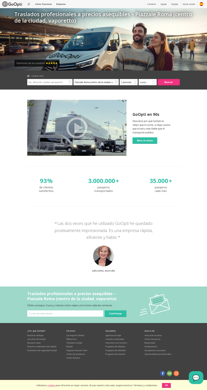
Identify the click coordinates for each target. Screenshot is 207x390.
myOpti (174, 4)
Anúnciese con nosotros (116, 342)
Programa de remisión (115, 354)
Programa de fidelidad (115, 350)
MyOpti (69, 346)
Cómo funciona (43, 4)
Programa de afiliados (115, 346)
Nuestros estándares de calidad (41, 346)
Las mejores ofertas (75, 335)
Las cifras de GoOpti (36, 339)
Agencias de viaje (113, 335)
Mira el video (145, 140)
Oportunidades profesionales (158, 354)
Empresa (61, 4)
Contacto (151, 4)
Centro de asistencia (75, 354)
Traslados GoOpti (74, 342)
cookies (51, 385)
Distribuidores (151, 346)
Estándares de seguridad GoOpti (42, 350)
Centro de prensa (152, 339)
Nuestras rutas (34, 342)
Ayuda (164, 4)
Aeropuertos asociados (155, 350)
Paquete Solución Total (76, 350)
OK (166, 385)
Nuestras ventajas (35, 335)
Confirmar (115, 313)
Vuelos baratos (73, 357)
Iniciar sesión (189, 4)
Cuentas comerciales (114, 339)
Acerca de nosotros (153, 335)
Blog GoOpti (150, 342)
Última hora (71, 339)
